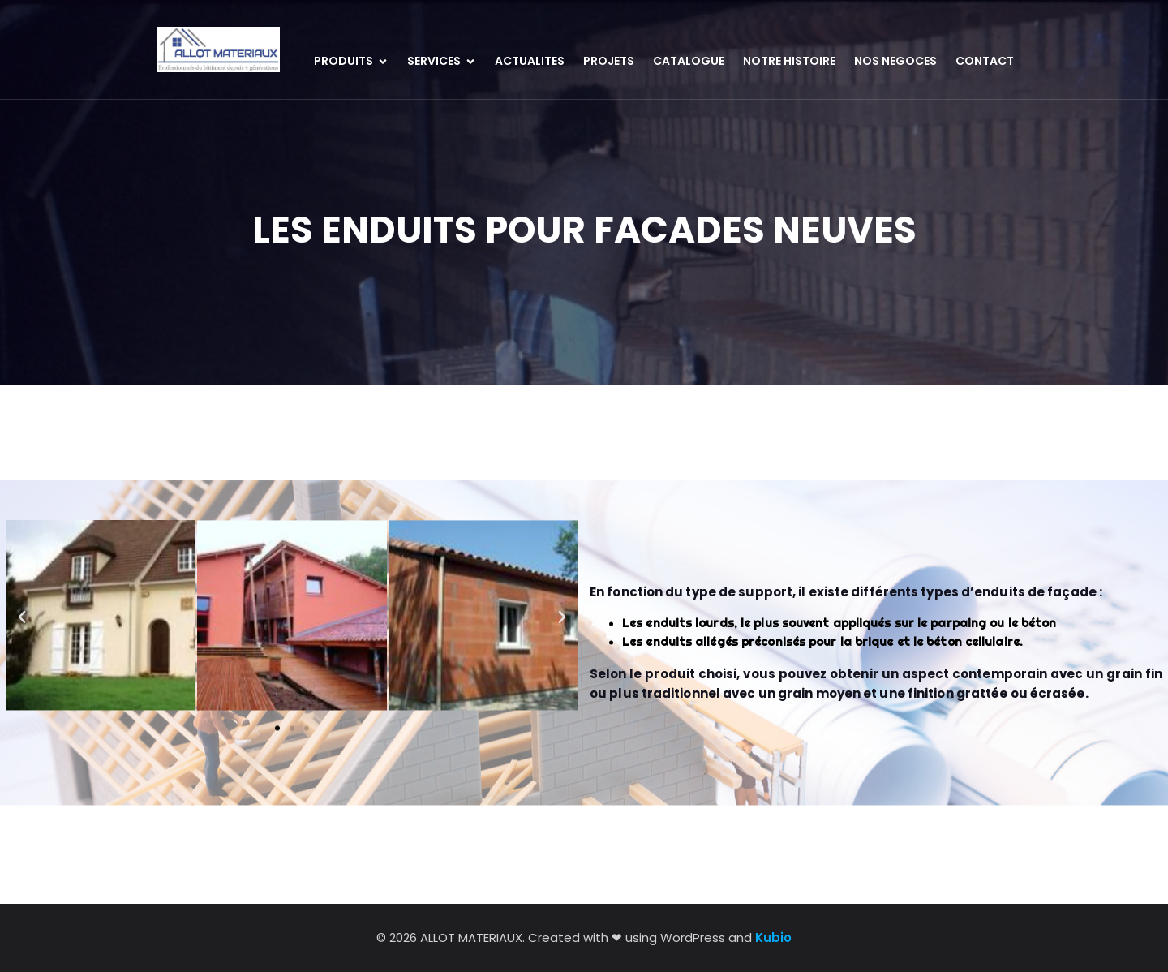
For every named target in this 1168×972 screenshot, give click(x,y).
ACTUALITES (530, 61)
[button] (22, 578)
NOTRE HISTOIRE (789, 61)
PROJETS (608, 61)
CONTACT (984, 61)
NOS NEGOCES (895, 61)
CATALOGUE (688, 61)
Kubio (773, 937)
